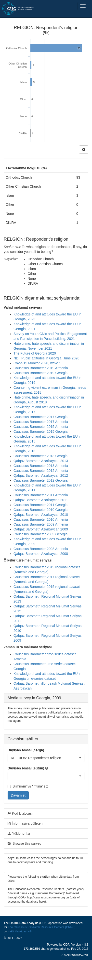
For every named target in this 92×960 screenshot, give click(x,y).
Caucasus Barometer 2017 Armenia (40, 422)
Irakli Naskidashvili (20, 931)
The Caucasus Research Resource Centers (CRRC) (42, 927)
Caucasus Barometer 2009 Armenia (40, 524)
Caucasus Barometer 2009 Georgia (40, 534)
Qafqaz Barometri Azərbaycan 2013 (40, 461)
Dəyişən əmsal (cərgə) (26, 750)
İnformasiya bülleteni (25, 823)
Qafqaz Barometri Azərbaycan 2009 (40, 529)
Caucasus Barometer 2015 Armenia (40, 427)
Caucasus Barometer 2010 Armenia (40, 519)
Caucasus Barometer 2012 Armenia (40, 471)
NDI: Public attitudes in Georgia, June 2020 (46, 358)
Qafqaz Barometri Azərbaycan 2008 (40, 554)
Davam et (18, 795)
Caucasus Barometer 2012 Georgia (40, 480)
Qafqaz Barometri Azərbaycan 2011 (40, 500)
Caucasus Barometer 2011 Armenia (40, 495)
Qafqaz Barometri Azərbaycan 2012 (40, 475)
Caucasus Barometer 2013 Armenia (40, 466)
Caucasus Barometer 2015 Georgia (40, 431)
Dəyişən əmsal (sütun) (26, 768)
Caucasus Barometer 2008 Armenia (40, 549)
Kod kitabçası (20, 813)
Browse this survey (24, 843)
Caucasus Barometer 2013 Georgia (40, 456)
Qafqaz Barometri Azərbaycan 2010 (40, 515)
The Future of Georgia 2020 (34, 353)
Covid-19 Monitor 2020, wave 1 (37, 363)
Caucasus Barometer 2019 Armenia (40, 368)
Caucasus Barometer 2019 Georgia (40, 373)
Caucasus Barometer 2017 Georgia (40, 417)
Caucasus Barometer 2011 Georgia (40, 505)
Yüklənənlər (19, 833)
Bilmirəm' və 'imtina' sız (28, 786)
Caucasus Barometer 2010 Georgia (40, 510)
